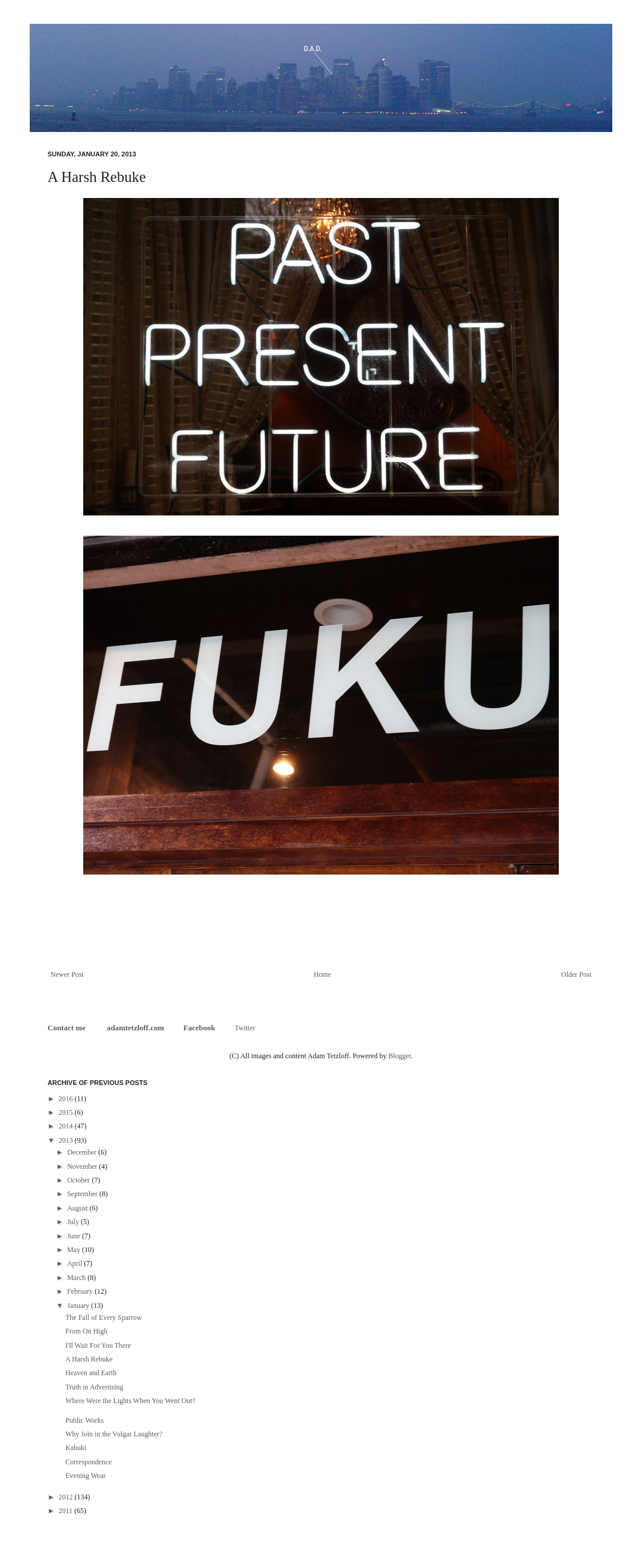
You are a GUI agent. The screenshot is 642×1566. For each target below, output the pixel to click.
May (74, 1250)
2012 (67, 1497)
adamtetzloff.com (135, 1027)
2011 (67, 1511)
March (77, 1277)
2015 (67, 1112)
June (74, 1236)
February (81, 1291)
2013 (67, 1140)
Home (322, 974)
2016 (67, 1099)
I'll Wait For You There (98, 1345)
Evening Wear (85, 1475)
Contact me (67, 1027)
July (74, 1222)
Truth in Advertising (94, 1387)
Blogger (399, 1056)
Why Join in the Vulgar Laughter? (113, 1434)
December (82, 1152)
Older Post (576, 974)
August (78, 1208)
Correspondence (88, 1462)
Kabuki (75, 1448)
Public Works (84, 1420)
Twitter (245, 1028)
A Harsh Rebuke (88, 1359)
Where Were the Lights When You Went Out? (130, 1401)
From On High (86, 1331)
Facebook (199, 1027)
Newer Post (67, 974)
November (83, 1166)
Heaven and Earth (91, 1373)
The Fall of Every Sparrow (103, 1317)
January (79, 1305)
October (79, 1180)
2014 (67, 1126)
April (75, 1263)
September (83, 1194)
